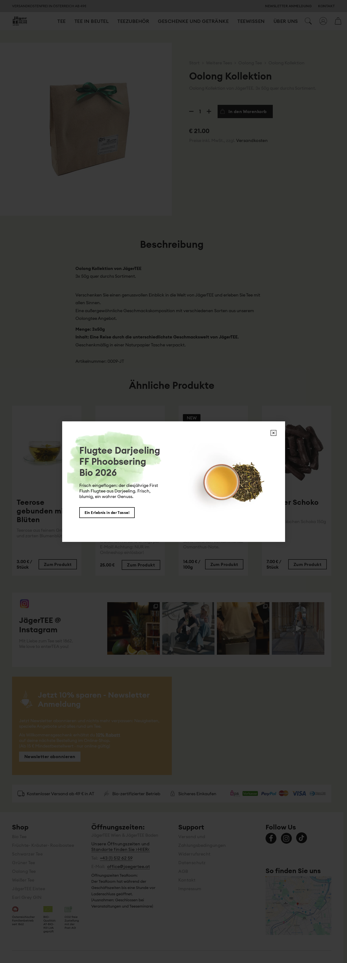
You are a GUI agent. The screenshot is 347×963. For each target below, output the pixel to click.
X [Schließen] (273, 433)
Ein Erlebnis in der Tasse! (107, 512)
